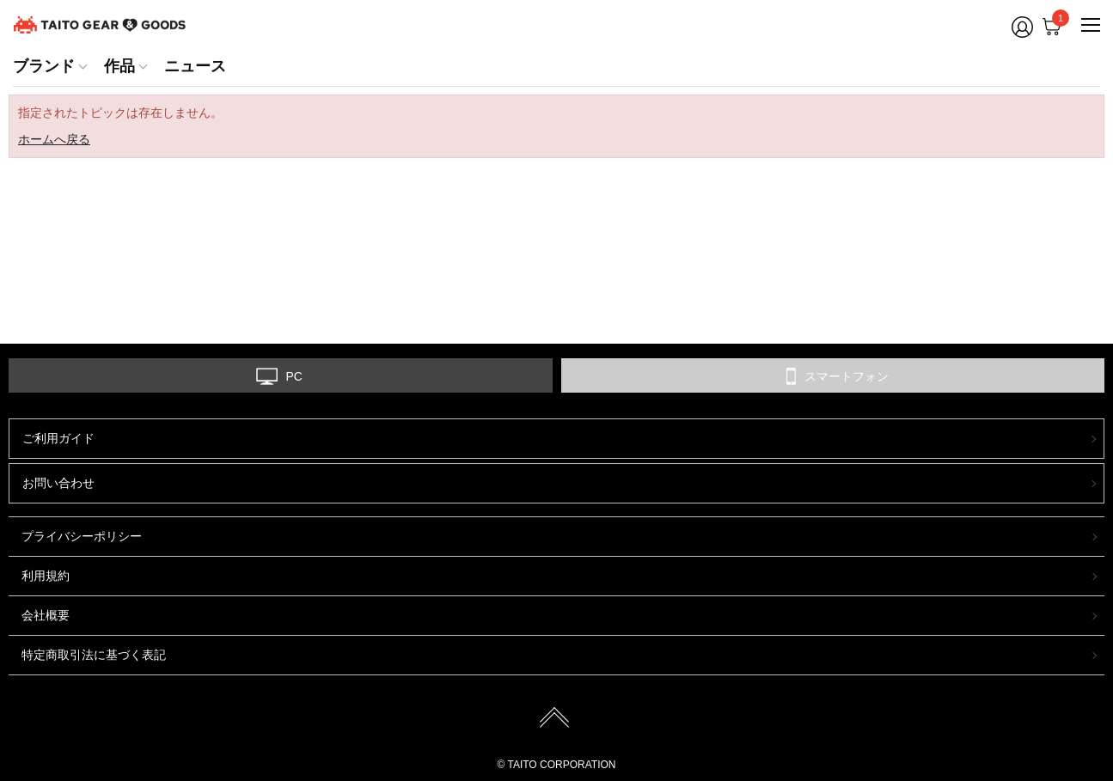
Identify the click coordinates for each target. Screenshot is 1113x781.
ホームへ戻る (54, 139)
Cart (1056, 22)
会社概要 (45, 615)
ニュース (195, 66)
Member (1022, 27)
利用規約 (45, 576)
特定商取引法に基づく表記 (93, 655)
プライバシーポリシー (81, 536)
